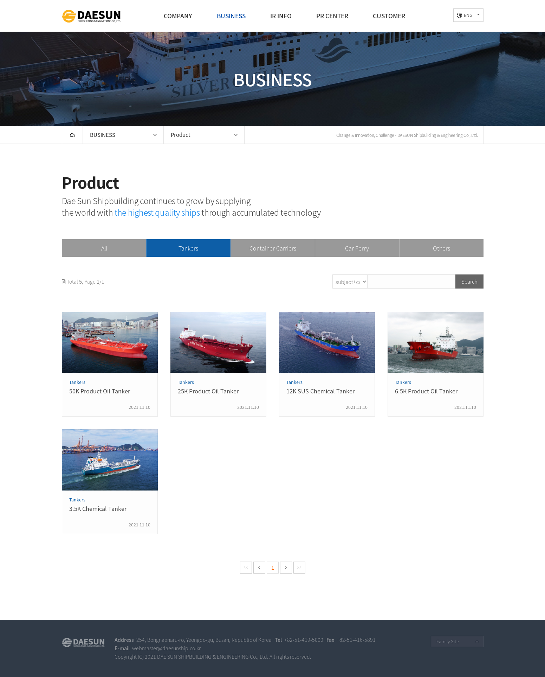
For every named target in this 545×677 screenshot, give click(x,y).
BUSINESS (231, 15)
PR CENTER (332, 15)
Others (441, 248)
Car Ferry (357, 248)
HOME (72, 135)
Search (469, 281)
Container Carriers (272, 248)
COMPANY (178, 15)
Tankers (188, 248)
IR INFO (281, 15)
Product (180, 135)
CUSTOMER (389, 15)
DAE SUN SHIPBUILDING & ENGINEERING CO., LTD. (91, 16)
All (104, 248)
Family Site (447, 641)
